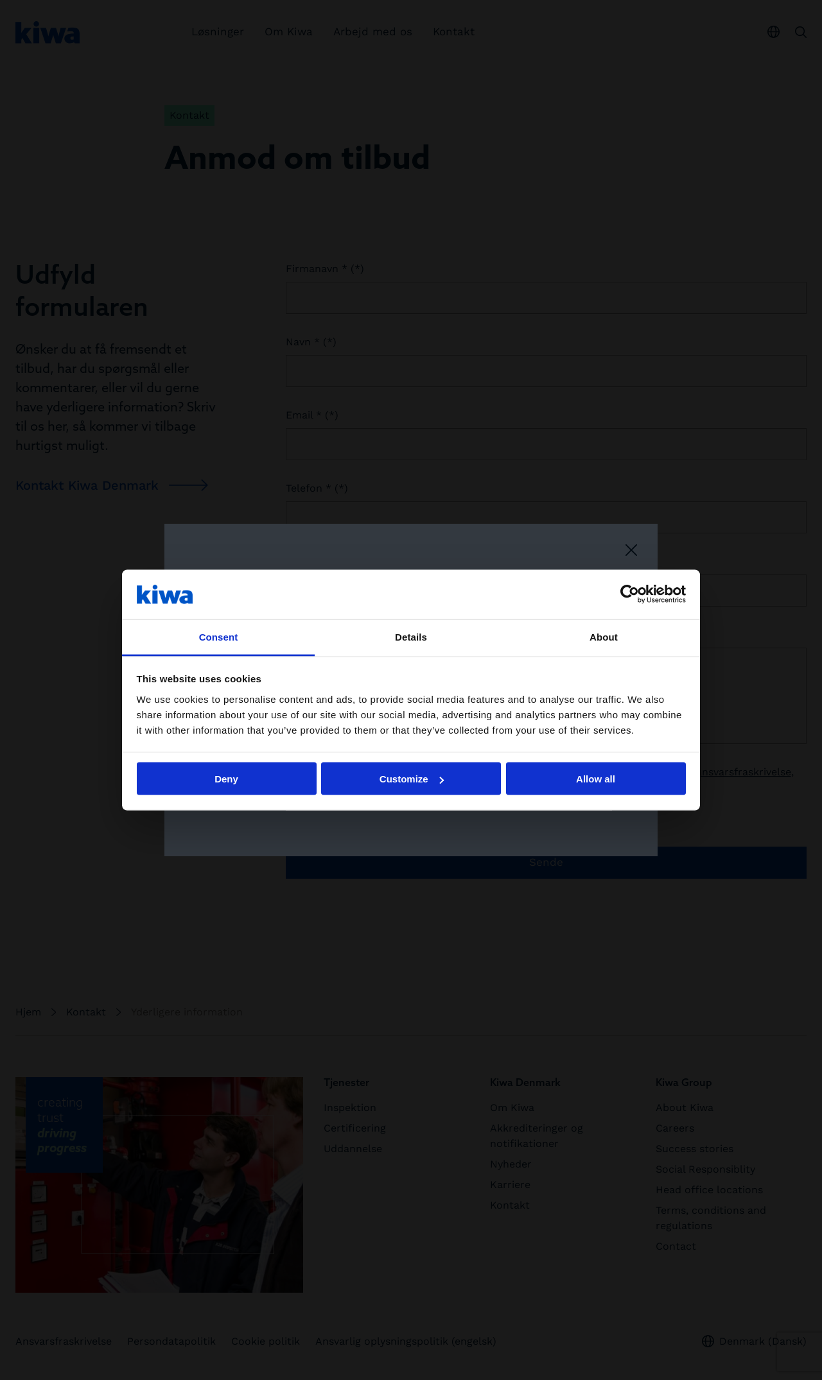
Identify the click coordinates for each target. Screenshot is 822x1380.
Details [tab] (411, 636)
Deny (226, 778)
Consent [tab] (218, 636)
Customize (412, 778)
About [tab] (604, 636)
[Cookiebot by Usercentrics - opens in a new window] (629, 594)
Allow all (595, 778)
